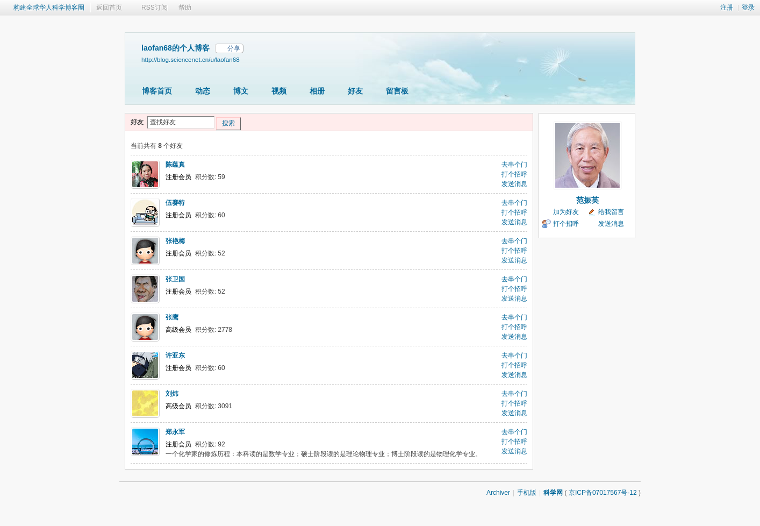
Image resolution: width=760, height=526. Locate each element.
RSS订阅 (154, 7)
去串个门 (514, 164)
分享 (233, 48)
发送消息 (514, 184)
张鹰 (172, 317)
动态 (202, 91)
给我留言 (611, 212)
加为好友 (566, 212)
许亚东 (175, 355)
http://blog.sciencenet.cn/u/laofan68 (190, 59)
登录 (748, 7)
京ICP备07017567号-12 (603, 492)
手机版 (526, 492)
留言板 (397, 91)
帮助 (184, 7)
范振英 (587, 200)
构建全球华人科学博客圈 (48, 7)
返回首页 (109, 7)
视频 (278, 91)
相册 (317, 91)
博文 (240, 91)
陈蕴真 (175, 164)
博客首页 (157, 91)
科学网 (553, 492)
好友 (355, 91)
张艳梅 (175, 241)
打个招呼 (514, 174)
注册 (726, 7)
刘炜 (172, 393)
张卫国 (175, 279)
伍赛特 (175, 203)
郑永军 (175, 432)
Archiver (498, 492)
